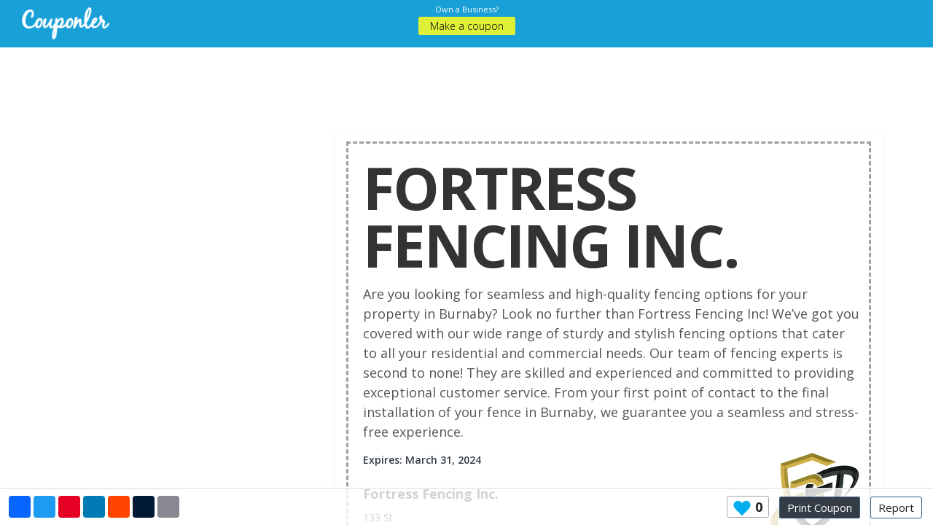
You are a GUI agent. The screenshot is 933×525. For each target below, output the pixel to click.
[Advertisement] (466, 80)
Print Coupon (819, 507)
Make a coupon (467, 26)
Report (896, 507)
